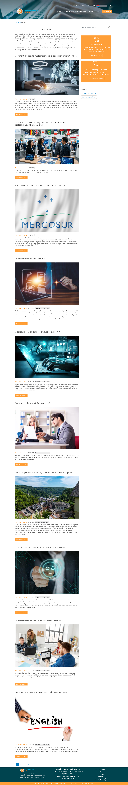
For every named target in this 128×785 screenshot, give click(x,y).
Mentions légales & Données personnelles (53, 783)
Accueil (18, 22)
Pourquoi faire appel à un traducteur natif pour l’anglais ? (41, 692)
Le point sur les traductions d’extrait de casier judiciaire (40, 547)
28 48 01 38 (71, 774)
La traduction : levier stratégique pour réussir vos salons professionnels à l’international (40, 123)
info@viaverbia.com (68, 778)
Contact (100, 777)
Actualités (101, 774)
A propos (83, 11)
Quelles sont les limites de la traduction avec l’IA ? (37, 331)
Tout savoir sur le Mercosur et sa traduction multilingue (40, 185)
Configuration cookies (87, 783)
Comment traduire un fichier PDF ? (30, 258)
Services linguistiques (71, 11)
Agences (90, 11)
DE (110, 6)
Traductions (59, 11)
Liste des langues (101, 769)
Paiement (97, 11)
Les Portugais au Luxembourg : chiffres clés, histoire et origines (43, 472)
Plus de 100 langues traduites (96, 69)
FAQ (101, 772)
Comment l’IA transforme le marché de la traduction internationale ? (46, 55)
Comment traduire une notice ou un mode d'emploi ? (39, 620)
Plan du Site (73, 783)
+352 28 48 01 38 (74, 776)
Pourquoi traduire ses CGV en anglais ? (32, 403)
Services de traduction (89, 93)
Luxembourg (102, 6)
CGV (35, 783)
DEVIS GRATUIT (107, 11)
